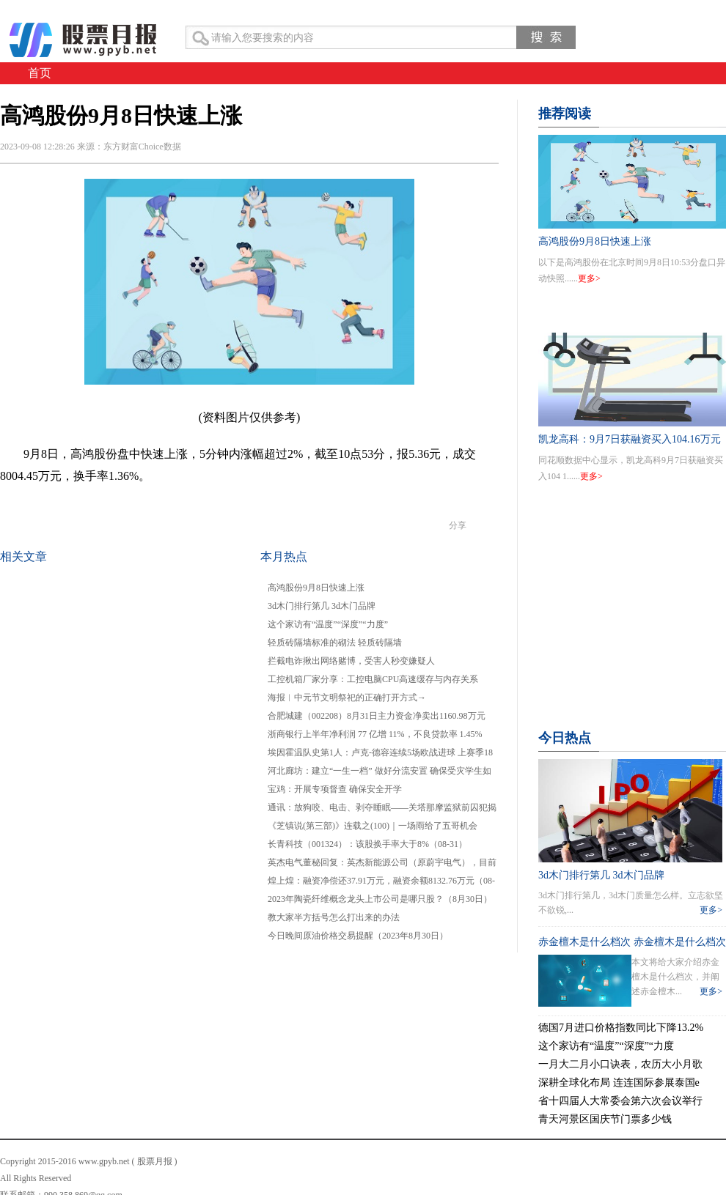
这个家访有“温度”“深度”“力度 (606, 1045)
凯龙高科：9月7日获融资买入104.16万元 (629, 439)
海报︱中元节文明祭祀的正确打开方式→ (347, 697)
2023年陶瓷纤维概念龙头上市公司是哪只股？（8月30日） (380, 899)
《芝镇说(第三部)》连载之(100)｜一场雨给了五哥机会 (372, 826)
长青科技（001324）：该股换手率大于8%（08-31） (367, 844)
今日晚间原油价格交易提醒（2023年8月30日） (358, 936)
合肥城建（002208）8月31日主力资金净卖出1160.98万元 (376, 716)
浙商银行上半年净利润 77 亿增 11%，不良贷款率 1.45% (375, 734)
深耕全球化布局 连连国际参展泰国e (619, 1082)
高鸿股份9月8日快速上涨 (316, 587)
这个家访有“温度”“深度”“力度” (328, 624)
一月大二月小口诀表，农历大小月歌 (620, 1064)
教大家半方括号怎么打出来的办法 (334, 917)
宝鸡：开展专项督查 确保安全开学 (335, 789)
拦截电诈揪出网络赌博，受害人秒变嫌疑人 (351, 661)
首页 (39, 73)
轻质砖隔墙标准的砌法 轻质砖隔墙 (335, 642)
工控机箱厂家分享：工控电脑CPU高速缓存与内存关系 (373, 679)
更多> (589, 278)
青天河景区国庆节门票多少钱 (605, 1119)
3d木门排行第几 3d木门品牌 (321, 606)
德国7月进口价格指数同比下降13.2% (620, 1027)
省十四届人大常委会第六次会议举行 (620, 1100)
